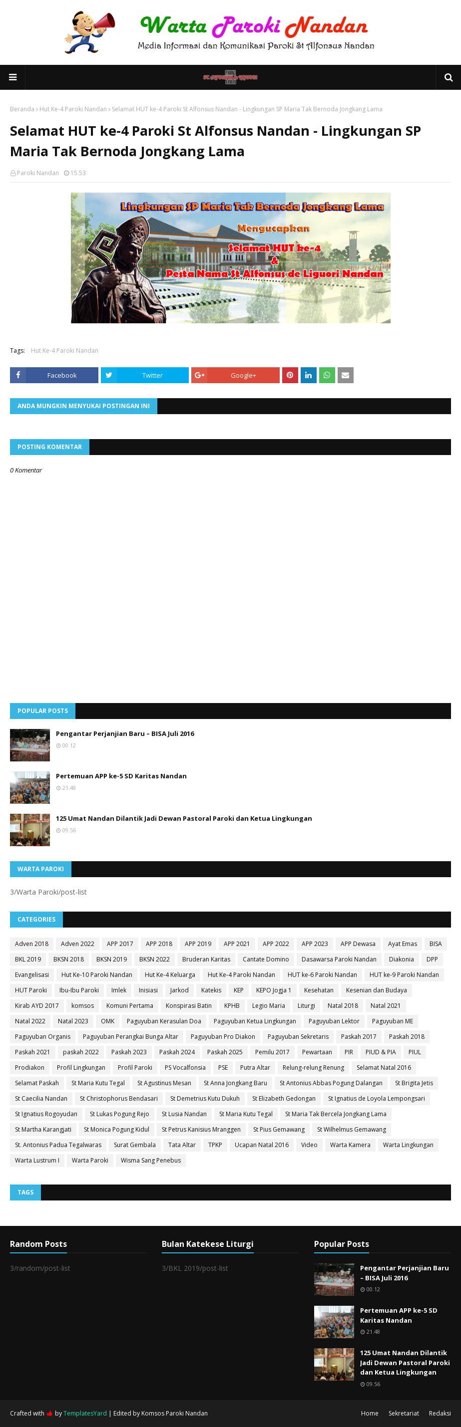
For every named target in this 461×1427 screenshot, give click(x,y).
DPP (432, 959)
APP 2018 (159, 944)
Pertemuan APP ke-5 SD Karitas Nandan (121, 775)
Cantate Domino (266, 959)
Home (370, 1413)
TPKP (215, 1145)
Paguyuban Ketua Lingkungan (255, 1021)
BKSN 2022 (154, 959)
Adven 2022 (77, 944)
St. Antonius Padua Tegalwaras (58, 1145)
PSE (223, 1067)
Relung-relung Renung (313, 1067)
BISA (436, 944)
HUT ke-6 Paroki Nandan (322, 974)
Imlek (118, 990)
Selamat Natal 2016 (384, 1067)
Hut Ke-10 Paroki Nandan (96, 974)
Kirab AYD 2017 (37, 1005)
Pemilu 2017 (272, 1052)
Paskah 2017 (359, 1036)
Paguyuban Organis (42, 1036)
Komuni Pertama (129, 1005)
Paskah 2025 (225, 1052)
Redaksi (440, 1413)
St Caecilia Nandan (41, 1098)
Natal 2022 (30, 1021)
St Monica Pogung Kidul (116, 1129)
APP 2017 (120, 944)
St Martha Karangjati (43, 1129)
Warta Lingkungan (408, 1145)
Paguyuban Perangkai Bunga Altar (130, 1036)
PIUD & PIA (381, 1052)
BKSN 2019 (111, 959)
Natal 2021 (386, 1005)
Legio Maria (268, 1005)
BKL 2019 (28, 959)
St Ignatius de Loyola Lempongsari (376, 1098)
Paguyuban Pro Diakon (223, 1036)
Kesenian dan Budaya (376, 990)
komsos (82, 1005)
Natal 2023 (73, 1021)
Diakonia (401, 959)
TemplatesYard (85, 1413)
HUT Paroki (31, 990)
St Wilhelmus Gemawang (351, 1129)
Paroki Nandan (38, 173)
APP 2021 (237, 944)
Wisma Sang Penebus (151, 1160)
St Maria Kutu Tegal (98, 1083)
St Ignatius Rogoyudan (46, 1114)
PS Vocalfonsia (185, 1067)
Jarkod (179, 990)
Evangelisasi (32, 974)
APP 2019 (198, 944)
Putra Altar (255, 1067)
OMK (107, 1021)
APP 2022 (276, 944)
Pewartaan (317, 1052)
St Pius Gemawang (279, 1129)
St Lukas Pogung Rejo (119, 1114)
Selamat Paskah (37, 1083)
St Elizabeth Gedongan (284, 1098)
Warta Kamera (350, 1145)
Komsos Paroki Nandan (174, 1413)
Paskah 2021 (32, 1052)
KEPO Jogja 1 (274, 990)
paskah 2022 (81, 1052)
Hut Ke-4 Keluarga (170, 974)
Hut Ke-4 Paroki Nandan (73, 109)
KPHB (232, 1005)
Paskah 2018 (407, 1036)
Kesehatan (319, 990)
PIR (349, 1052)
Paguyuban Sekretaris (298, 1036)
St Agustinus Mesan (164, 1083)
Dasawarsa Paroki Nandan (339, 959)
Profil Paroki (135, 1067)
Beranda (22, 109)
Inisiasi (148, 990)
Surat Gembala (135, 1145)
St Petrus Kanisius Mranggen (201, 1129)
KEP (239, 990)
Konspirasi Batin (189, 1005)
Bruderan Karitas (206, 959)
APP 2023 (315, 944)
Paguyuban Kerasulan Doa (164, 1021)
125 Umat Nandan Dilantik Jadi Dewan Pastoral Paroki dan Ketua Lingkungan (184, 818)
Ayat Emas (402, 944)
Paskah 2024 (177, 1052)
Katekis (211, 990)
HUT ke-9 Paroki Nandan (404, 974)
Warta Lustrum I (37, 1160)
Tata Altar (182, 1145)
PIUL (415, 1052)
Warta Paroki (90, 1160)
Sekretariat (404, 1413)
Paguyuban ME (392, 1021)
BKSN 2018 (68, 959)
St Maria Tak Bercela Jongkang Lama (336, 1114)
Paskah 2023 (129, 1052)
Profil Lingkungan (81, 1067)
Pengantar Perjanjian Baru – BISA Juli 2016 (125, 733)
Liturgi (306, 1005)
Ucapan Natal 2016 (262, 1145)
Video (309, 1145)
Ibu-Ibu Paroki (79, 990)
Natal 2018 (343, 1005)
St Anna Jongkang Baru (235, 1083)
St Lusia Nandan (184, 1114)
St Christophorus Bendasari (119, 1098)
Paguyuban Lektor (334, 1021)
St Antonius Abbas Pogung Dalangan (331, 1083)
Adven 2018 (31, 944)
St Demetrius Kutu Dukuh (205, 1098)
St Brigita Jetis (414, 1083)
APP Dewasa (358, 944)
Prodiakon (29, 1067)
